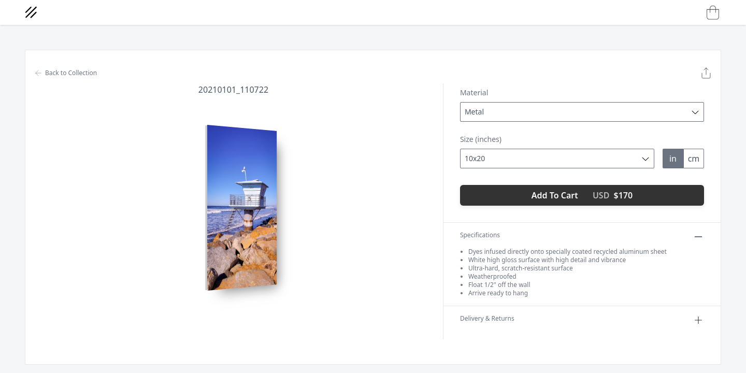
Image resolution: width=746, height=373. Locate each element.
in (673, 158)
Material (474, 92)
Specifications (582, 236)
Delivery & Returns (582, 320)
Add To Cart (582, 195)
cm (694, 158)
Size (480, 139)
